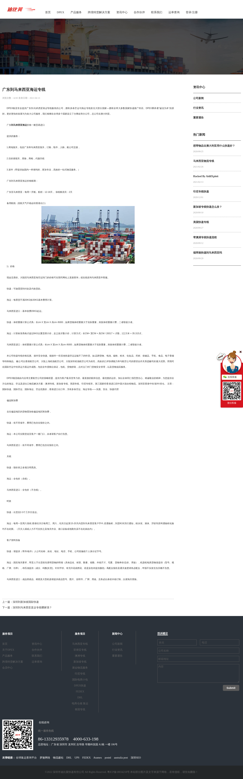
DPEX (60, 12)
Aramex (97, 757)
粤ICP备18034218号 (118, 772)
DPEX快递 (80, 685)
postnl (108, 757)
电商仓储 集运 (80, 703)
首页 (48, 12)
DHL (80, 697)
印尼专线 (80, 673)
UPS (77, 757)
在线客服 (230, 377)
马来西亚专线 (80, 643)
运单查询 (174, 12)
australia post (121, 757)
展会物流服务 (80, 667)
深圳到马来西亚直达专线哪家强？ (32, 607)
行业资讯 (117, 649)
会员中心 (7, 667)
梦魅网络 (45, 757)
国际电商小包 (80, 679)
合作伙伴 (139, 12)
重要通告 (117, 655)
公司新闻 (117, 643)
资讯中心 (122, 12)
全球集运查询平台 (26, 757)
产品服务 (76, 12)
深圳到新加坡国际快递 (26, 602)
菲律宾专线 (80, 649)
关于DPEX (8, 649)
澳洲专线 (80, 655)
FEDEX (80, 691)
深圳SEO (136, 757)
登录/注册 (192, 12)
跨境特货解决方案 (99, 12)
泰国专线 (80, 709)
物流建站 (58, 757)
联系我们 (156, 12)
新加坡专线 (80, 661)
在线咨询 (44, 722)
